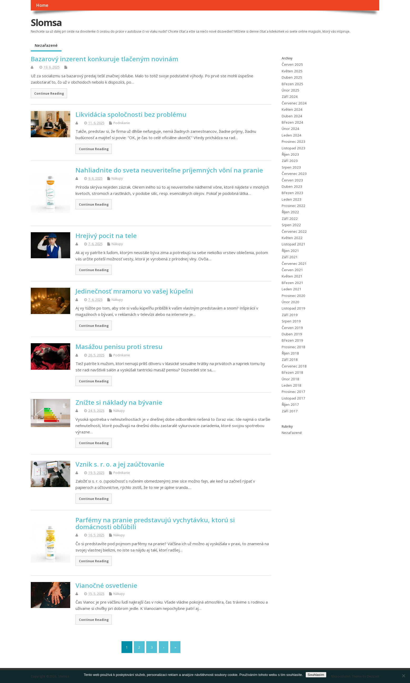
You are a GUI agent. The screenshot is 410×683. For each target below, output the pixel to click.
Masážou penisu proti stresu (119, 346)
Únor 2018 (290, 379)
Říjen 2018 (290, 353)
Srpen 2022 (291, 224)
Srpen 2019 (291, 321)
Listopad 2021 (293, 244)
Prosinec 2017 (293, 391)
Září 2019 (290, 314)
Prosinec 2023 (293, 141)
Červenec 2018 (294, 366)
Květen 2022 (292, 237)
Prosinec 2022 (293, 205)
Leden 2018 (291, 385)
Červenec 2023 (294, 173)
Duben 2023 (292, 186)
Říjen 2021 (290, 250)
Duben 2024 (292, 116)
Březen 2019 (292, 340)
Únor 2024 (290, 128)
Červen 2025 (292, 64)
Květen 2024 (292, 109)
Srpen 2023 (291, 167)
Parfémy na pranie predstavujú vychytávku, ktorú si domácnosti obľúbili (155, 523)
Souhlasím (316, 675)
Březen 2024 (292, 122)
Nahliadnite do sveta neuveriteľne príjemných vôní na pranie (169, 170)
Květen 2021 (292, 276)
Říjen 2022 (290, 212)
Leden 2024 (291, 135)
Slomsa (46, 22)
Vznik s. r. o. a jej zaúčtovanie (119, 464)
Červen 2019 (292, 327)
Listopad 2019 (293, 308)
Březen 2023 (292, 192)
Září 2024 (290, 96)
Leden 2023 (291, 199)
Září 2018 (290, 359)
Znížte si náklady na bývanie (118, 402)
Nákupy (117, 178)
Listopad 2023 (293, 148)
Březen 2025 (292, 84)
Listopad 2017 (293, 398)
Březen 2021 (292, 282)
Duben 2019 (292, 334)
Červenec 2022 (294, 231)
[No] (403, 675)
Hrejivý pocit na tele (106, 235)
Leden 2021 (291, 289)
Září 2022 (290, 218)
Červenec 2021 (294, 263)
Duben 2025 (292, 77)
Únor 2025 (290, 90)
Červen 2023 (292, 180)
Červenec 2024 (294, 103)
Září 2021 (290, 257)
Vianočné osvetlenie (106, 585)
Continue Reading (49, 93)
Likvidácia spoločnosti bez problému (130, 114)
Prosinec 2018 (293, 347)
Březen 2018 (292, 372)
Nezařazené (46, 45)
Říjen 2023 (290, 154)
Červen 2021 (292, 269)
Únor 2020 (290, 302)
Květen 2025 (292, 71)
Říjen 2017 (290, 404)
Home (42, 5)
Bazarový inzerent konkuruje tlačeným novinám (104, 58)
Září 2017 (290, 411)
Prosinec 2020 (293, 295)
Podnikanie (121, 123)
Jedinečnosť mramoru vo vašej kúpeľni (134, 291)
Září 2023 (290, 160)
